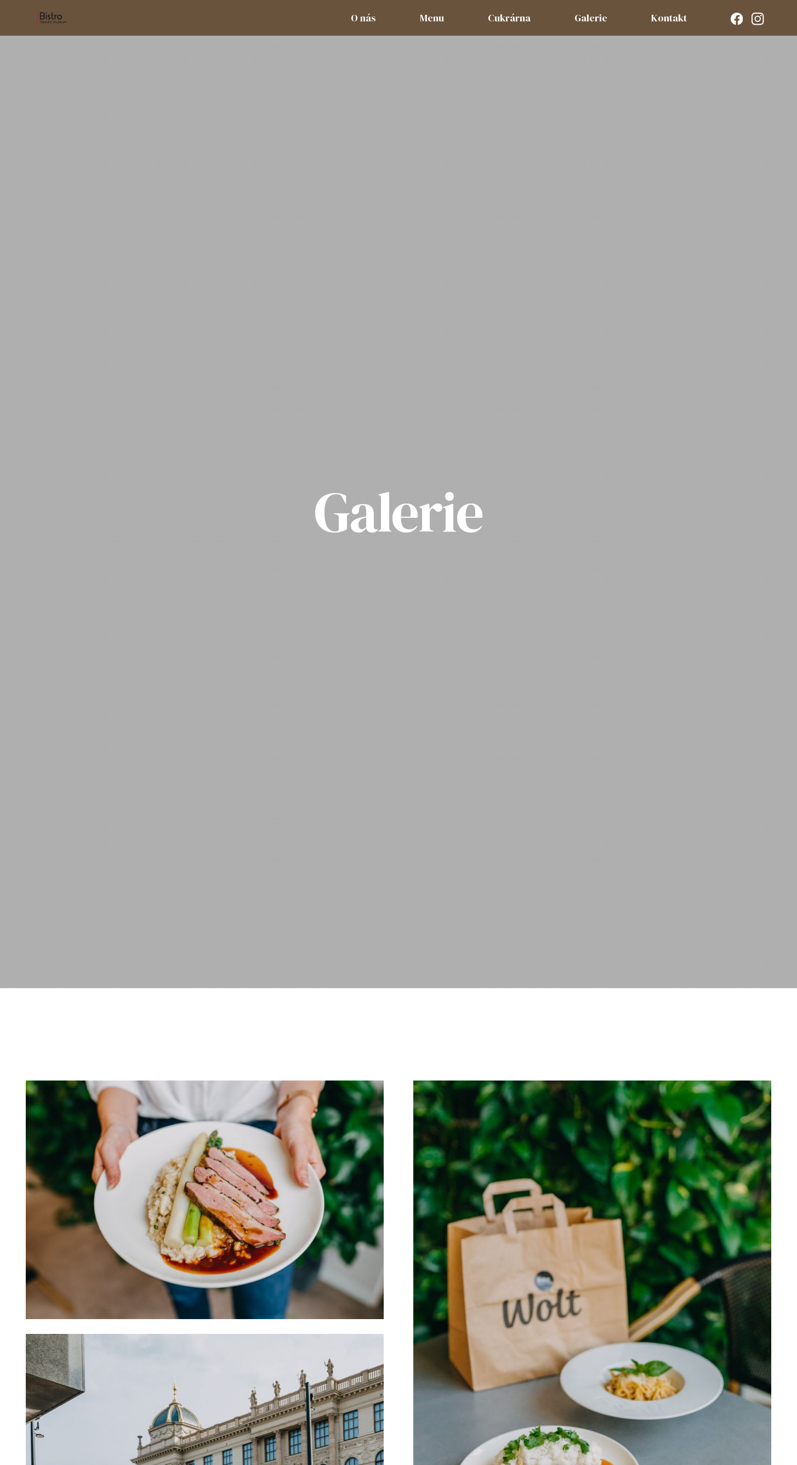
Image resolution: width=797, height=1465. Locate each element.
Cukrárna (509, 18)
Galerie (590, 18)
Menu (432, 18)
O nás (363, 18)
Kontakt (669, 18)
